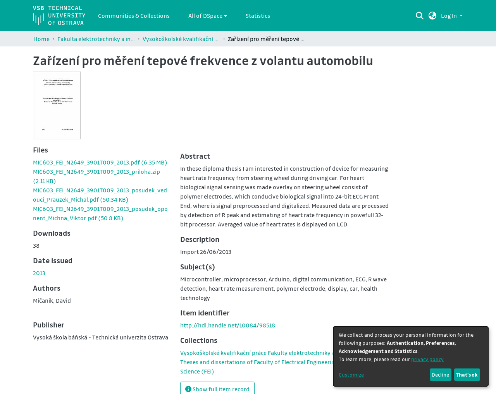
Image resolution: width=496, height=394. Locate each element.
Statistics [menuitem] (258, 15)
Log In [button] (449, 15)
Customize (351, 374)
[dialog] (410, 356)
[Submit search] (420, 15)
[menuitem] (207, 15)
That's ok (467, 374)
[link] (100, 162)
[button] (432, 15)
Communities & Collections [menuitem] (134, 15)
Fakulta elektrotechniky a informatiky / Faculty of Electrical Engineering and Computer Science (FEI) (96, 39)
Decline (440, 374)
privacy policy (427, 359)
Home (41, 39)
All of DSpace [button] (205, 15)
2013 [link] (39, 273)
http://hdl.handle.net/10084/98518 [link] (227, 325)
